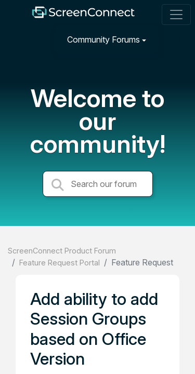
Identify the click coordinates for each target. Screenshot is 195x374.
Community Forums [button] (103, 39)
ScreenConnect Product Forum (62, 250)
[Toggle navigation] (176, 14)
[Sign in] (175, 39)
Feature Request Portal (59, 262)
